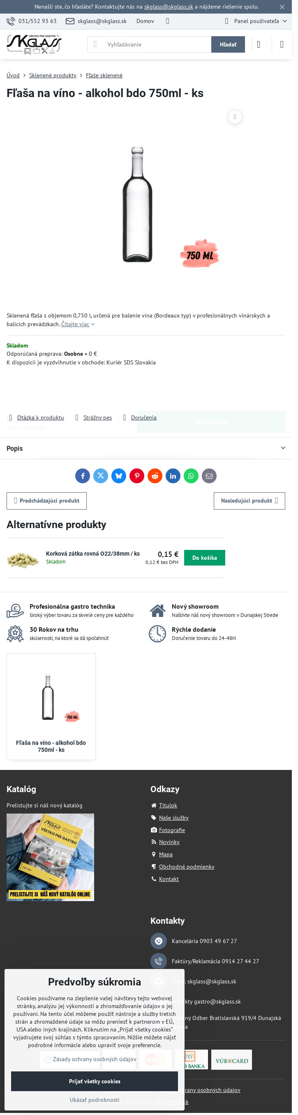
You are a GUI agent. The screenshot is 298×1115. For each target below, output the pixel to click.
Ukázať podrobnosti (95, 1099)
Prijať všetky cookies (94, 1081)
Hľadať (228, 44)
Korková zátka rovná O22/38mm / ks (93, 553)
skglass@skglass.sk (168, 6)
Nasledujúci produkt (249, 500)
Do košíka (211, 389)
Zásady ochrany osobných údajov (198, 1090)
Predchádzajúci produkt (47, 500)
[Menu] (282, 44)
